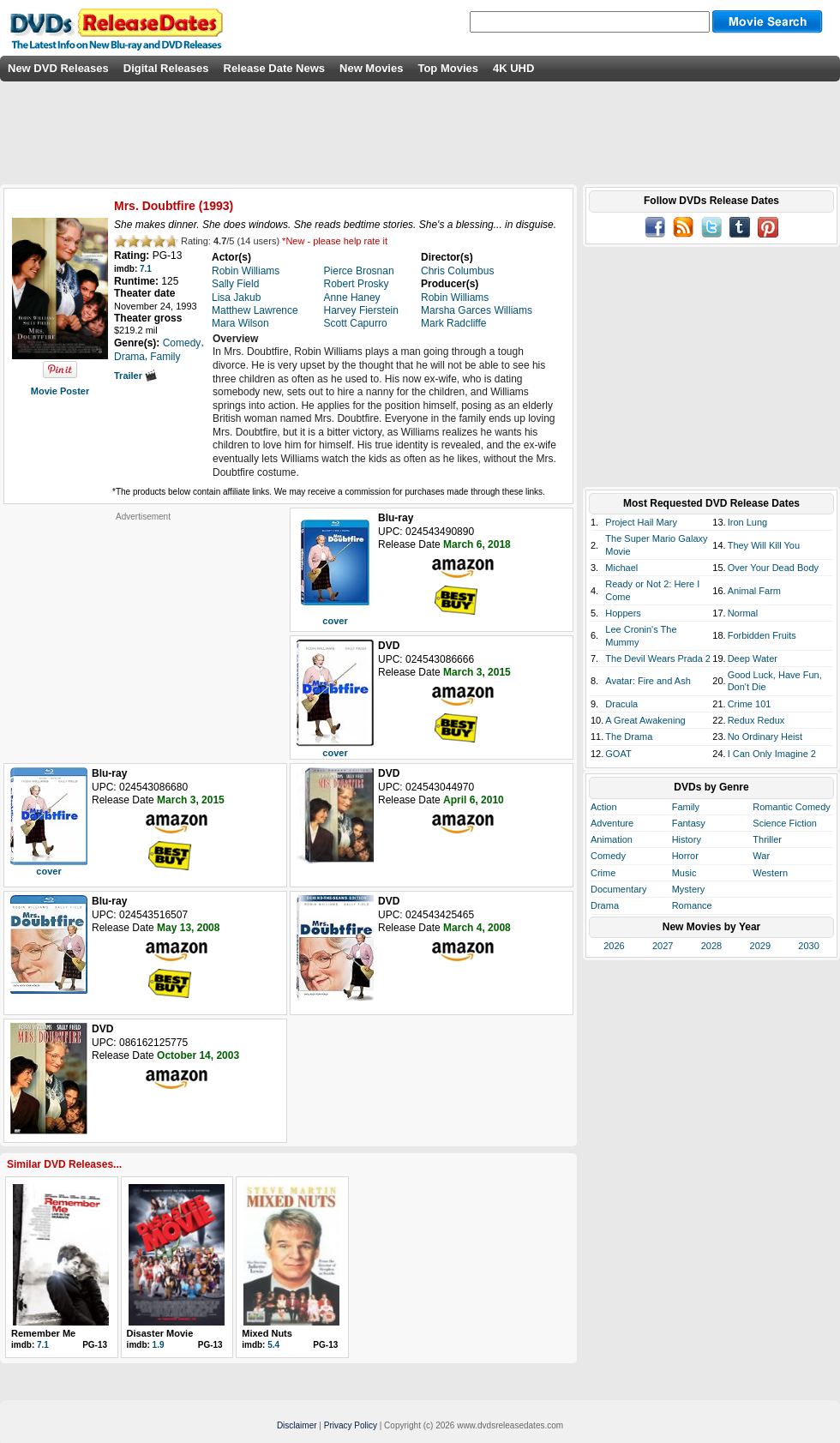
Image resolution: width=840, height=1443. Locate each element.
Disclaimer (297, 1425)
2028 (711, 946)
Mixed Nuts (267, 1333)
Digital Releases (166, 68)
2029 (760, 946)
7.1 (146, 269)
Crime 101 (749, 704)
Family (685, 807)
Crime (603, 873)
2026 (613, 946)
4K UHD (513, 68)
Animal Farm (754, 591)
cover (334, 621)
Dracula (621, 704)
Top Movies (447, 68)
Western (770, 873)
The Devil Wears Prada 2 (658, 658)
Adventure (612, 823)
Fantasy (688, 823)
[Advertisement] (143, 629)
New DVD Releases (58, 68)
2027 (662, 946)
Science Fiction (785, 823)
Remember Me (43, 1333)
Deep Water (752, 658)
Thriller (767, 839)
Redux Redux (756, 720)
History (686, 839)
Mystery (688, 889)
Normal (743, 613)
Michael (621, 567)
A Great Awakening (645, 720)
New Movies (371, 68)
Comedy (608, 856)
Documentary (618, 889)
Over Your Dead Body (773, 567)
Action (604, 807)
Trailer (135, 375)
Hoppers (623, 613)
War (761, 856)
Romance (692, 905)
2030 (808, 946)
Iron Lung (747, 522)
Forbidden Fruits (762, 635)
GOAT (618, 754)
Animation (612, 839)
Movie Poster (60, 391)
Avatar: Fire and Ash (647, 681)
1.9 (159, 1345)
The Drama (628, 736)
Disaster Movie (160, 1333)
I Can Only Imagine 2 (772, 754)
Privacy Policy (350, 1425)
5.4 (273, 1345)
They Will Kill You (764, 545)
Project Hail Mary (641, 522)
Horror (685, 856)
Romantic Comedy (791, 807)
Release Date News (275, 68)
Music (684, 873)
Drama (605, 905)
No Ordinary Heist (765, 736)
